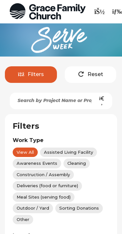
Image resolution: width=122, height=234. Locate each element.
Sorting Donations (79, 208)
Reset (90, 74)
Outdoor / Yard (33, 208)
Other (23, 219)
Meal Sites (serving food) (44, 197)
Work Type (28, 140)
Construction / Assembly (43, 174)
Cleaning (76, 163)
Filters (31, 74)
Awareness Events (37, 163)
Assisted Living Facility (68, 152)
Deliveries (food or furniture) (47, 185)
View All (25, 152)
